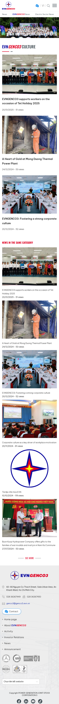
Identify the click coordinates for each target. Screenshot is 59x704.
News (4, 14)
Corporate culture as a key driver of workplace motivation (29, 442)
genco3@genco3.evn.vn (18, 603)
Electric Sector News (44, 14)
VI (43, 5)
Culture (19, 47)
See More (29, 558)
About (15, 625)
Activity (8, 631)
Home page (10, 619)
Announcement (12, 649)
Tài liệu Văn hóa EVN (11, 492)
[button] (57, 27)
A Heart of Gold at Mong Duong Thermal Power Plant (27, 343)
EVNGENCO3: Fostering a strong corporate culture (26, 393)
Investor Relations (14, 637)
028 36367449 (13, 596)
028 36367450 (34, 596)
